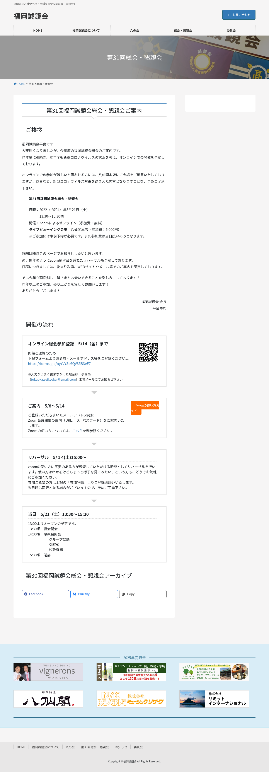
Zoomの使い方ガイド (144, 408)
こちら (77, 430)
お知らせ (121, 747)
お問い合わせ (239, 14)
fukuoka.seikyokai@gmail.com (53, 379)
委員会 (138, 747)
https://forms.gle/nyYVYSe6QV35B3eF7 (59, 363)
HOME (21, 747)
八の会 (70, 747)
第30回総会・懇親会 (95, 747)
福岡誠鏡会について (45, 747)
